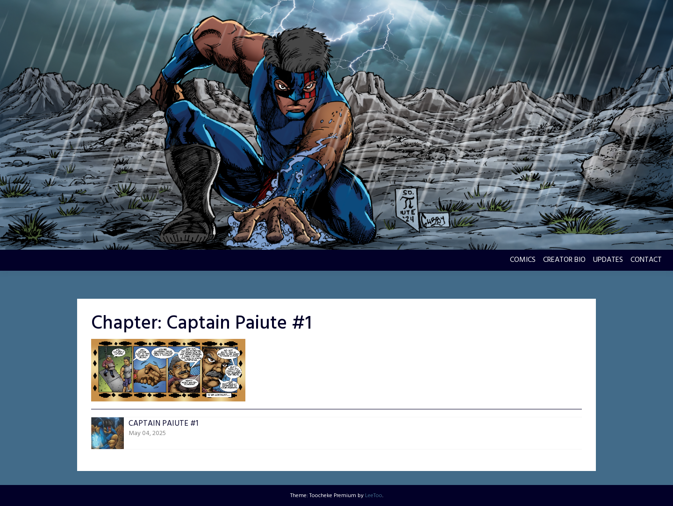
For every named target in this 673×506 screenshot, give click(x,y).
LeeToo (373, 495)
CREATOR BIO (564, 260)
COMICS (523, 260)
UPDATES (608, 260)
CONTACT (646, 260)
